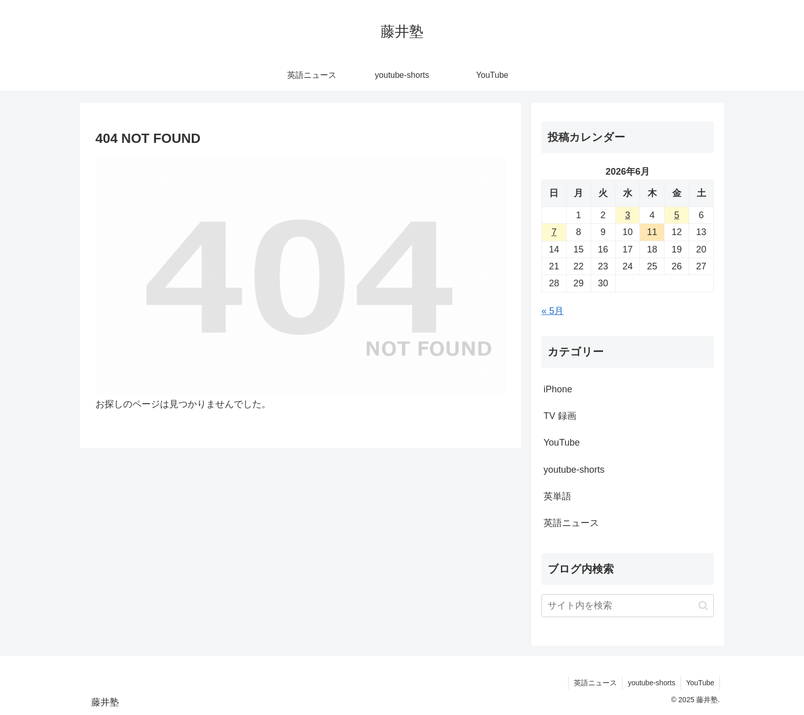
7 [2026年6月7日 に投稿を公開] (553, 232)
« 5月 (552, 311)
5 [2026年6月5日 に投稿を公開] (676, 215)
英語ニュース (595, 683)
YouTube (700, 683)
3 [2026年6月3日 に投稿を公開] (627, 215)
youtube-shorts (651, 683)
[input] (627, 605)
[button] (703, 606)
